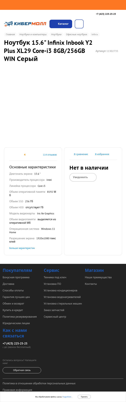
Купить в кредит (13, 310)
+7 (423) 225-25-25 (106, 13)
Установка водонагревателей (62, 297)
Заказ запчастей (54, 310)
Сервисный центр (55, 316)
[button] (10, 154)
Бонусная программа (16, 277)
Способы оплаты (13, 290)
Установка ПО (52, 283)
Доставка (8, 283)
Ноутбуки (56, 34)
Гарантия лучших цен (16, 297)
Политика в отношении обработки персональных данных (39, 383)
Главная (10, 34)
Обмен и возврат (13, 303)
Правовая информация (17, 390)
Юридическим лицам (16, 323)
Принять (84, 397)
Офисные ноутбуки (76, 34)
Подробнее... (67, 397)
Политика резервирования (20, 316)
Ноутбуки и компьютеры (33, 34)
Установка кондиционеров (60, 290)
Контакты (91, 283)
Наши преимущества (98, 277)
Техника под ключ (55, 277)
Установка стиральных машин (63, 303)
